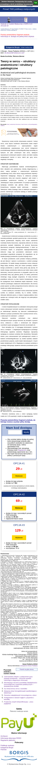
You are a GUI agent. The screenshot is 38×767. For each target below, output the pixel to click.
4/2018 (21, 29)
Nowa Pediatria (14, 29)
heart (8, 124)
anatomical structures (15, 124)
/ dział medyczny (19, 47)
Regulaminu (22, 450)
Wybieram (19, 476)
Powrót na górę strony (27, 669)
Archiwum (4, 736)
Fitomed (3, 749)
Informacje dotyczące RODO (11, 738)
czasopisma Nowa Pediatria (28, 666)
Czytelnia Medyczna (5, 29)
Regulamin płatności (8, 740)
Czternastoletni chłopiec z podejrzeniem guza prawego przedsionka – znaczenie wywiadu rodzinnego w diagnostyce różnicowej (18, 678)
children (3, 125)
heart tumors (24, 124)
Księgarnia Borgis (7, 747)
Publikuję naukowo (7, 745)
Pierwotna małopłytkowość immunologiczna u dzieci (20, 695)
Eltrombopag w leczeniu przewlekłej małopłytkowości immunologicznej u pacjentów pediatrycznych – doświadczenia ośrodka (20, 684)
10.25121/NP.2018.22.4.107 (14, 53)
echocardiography (32, 124)
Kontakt (30, 6)
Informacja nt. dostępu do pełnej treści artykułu (17, 36)
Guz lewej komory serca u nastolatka (15, 688)
